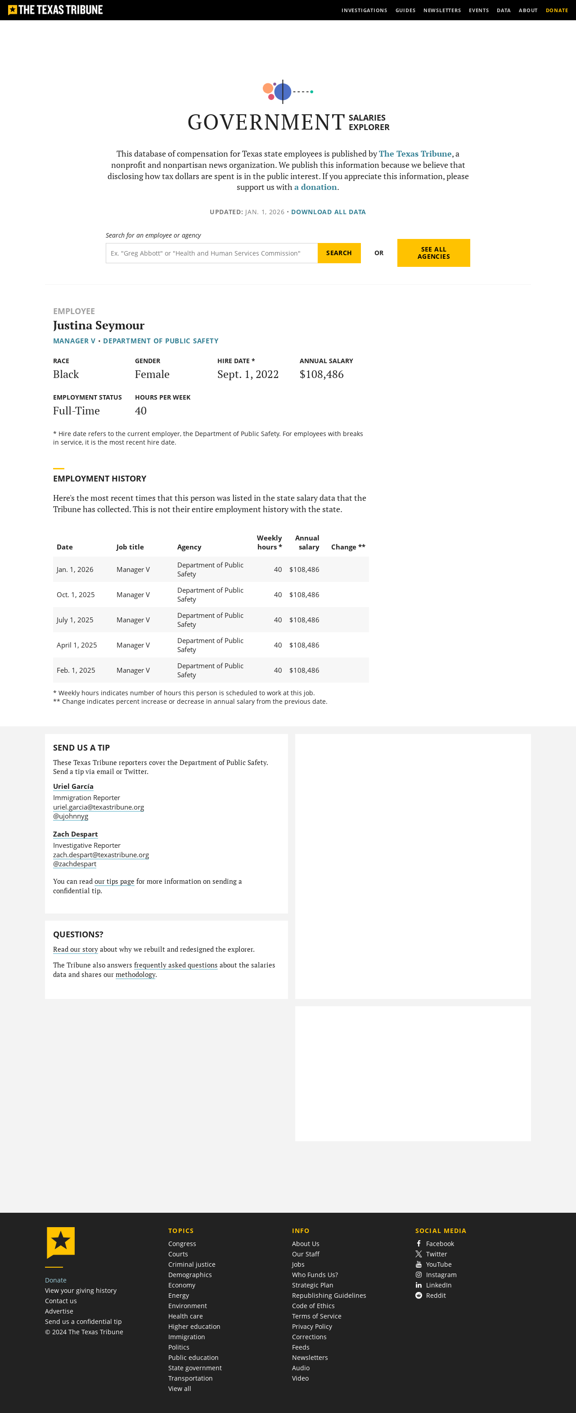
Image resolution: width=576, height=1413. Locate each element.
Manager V (74, 340)
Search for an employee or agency (153, 235)
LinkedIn (433, 1285)
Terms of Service (317, 1316)
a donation (315, 187)
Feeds (301, 1347)
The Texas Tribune (415, 153)
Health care (185, 1316)
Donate (56, 1280)
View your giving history (81, 1290)
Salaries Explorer (369, 122)
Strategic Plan (312, 1285)
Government (266, 121)
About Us (306, 1243)
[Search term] (212, 253)
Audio (301, 1368)
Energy (178, 1295)
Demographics (190, 1274)
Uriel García (73, 786)
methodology (135, 974)
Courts (178, 1254)
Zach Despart (75, 833)
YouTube (433, 1264)
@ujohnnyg (70, 815)
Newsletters (310, 1357)
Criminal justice (192, 1264)
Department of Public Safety (160, 340)
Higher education (194, 1326)
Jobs (298, 1264)
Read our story (75, 949)
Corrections (309, 1336)
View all (179, 1388)
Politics (178, 1347)
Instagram (436, 1274)
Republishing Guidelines (329, 1295)
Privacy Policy (312, 1326)
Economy (181, 1285)
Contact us (61, 1300)
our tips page (114, 881)
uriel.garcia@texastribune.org (98, 806)
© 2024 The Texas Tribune (84, 1332)
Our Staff (306, 1254)
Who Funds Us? (315, 1274)
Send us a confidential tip (83, 1321)
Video (300, 1378)
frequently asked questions (176, 965)
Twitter (431, 1254)
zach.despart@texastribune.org (101, 854)
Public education (193, 1357)
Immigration (186, 1336)
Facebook (434, 1243)
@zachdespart (74, 863)
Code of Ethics (313, 1305)
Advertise (59, 1311)
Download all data (328, 211)
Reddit (430, 1295)
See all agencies (434, 253)
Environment (187, 1305)
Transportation (190, 1378)
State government (195, 1368)
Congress (182, 1243)
